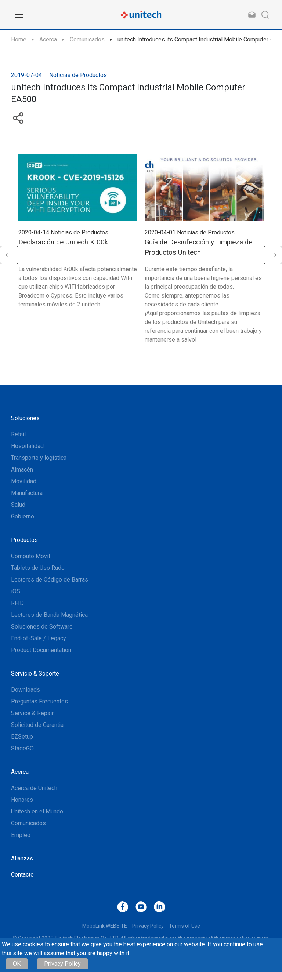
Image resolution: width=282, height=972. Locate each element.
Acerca (48, 39)
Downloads (25, 689)
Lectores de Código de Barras (49, 579)
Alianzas (22, 858)
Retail (18, 434)
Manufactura (27, 492)
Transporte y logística (38, 457)
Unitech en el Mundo (37, 811)
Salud (18, 504)
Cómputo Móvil (30, 556)
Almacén (22, 469)
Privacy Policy (62, 963)
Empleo (20, 834)
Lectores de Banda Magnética (49, 614)
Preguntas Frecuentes (39, 701)
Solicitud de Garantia (37, 724)
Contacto (22, 874)
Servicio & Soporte (35, 673)
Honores (22, 799)
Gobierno (22, 516)
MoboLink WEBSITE (104, 926)
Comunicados (87, 39)
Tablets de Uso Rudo (38, 567)
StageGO (22, 748)
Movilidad (23, 481)
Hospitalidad (27, 446)
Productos (24, 539)
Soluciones (25, 418)
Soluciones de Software (42, 626)
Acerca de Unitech (34, 787)
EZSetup (22, 736)
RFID (17, 603)
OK (17, 963)
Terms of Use (184, 926)
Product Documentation (41, 650)
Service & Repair (32, 713)
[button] (9, 255)
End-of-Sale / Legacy (38, 638)
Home (18, 39)
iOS (15, 591)
